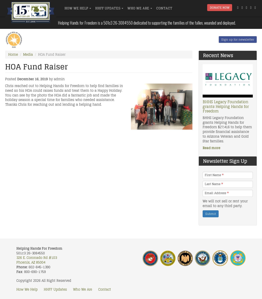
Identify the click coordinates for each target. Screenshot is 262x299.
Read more (211, 148)
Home (13, 54)
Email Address (217, 193)
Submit (210, 213)
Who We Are (139, 8)
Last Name (214, 184)
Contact (164, 8)
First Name (214, 175)
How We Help (77, 8)
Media (28, 54)
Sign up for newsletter (237, 39)
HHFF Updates (109, 8)
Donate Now (219, 7)
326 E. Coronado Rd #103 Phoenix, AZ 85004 (36, 260)
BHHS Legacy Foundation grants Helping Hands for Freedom (226, 106)
